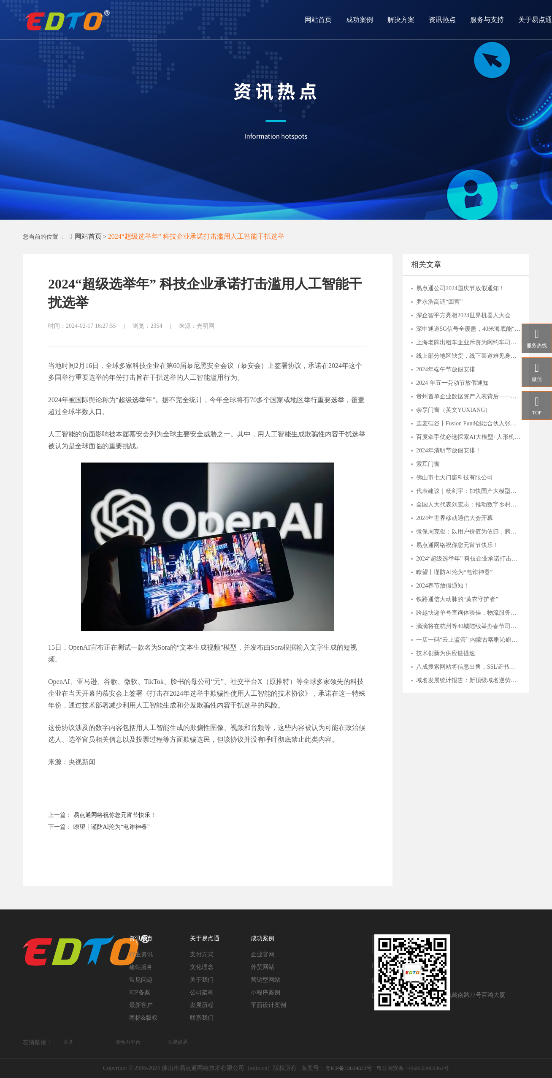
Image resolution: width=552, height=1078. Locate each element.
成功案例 (359, 19)
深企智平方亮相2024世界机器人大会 (463, 315)
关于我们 (202, 980)
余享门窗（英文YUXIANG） (453, 410)
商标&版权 (143, 1018)
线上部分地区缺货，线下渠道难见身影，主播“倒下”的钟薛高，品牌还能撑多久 (468, 356)
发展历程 (202, 1005)
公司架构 (202, 992)
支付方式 (202, 954)
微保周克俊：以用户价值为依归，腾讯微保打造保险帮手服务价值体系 (468, 531)
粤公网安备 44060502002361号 (412, 1068)
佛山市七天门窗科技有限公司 (454, 477)
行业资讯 (141, 954)
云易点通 (178, 1042)
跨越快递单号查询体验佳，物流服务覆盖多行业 (468, 613)
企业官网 (262, 954)
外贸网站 (262, 967)
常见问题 (141, 980)
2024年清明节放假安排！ (448, 450)
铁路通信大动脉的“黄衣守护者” (457, 599)
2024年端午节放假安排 (445, 369)
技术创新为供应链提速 (445, 653)
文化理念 (202, 967)
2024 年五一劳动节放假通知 (452, 383)
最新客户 (141, 1005)
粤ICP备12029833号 (348, 1068)
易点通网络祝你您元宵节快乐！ (114, 815)
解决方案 (400, 19)
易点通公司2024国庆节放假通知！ (460, 288)
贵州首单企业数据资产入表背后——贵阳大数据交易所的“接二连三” (468, 396)
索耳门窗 (428, 464)
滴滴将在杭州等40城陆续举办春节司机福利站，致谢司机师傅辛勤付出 (468, 626)
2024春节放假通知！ (442, 586)
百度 (68, 1042)
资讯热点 (442, 19)
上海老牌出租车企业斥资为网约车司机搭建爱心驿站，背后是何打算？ (468, 342)
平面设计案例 (268, 1005)
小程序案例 (265, 992)
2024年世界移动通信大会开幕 (454, 518)
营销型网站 (265, 980)
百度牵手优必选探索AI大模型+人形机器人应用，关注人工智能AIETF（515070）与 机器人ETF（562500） (468, 437)
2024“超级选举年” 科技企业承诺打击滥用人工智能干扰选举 (196, 236)
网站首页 (318, 19)
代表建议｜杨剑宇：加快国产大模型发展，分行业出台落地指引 (468, 491)
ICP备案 (139, 992)
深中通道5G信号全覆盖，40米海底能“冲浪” (468, 329)
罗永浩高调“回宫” (439, 302)
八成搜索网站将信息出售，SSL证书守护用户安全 (468, 667)
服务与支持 (487, 19)
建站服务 (141, 967)
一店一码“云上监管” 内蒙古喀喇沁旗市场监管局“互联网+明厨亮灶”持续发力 (468, 640)
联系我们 (202, 1018)
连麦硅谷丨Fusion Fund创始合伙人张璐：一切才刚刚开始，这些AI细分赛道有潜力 (468, 423)
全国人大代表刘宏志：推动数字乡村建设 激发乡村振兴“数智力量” (468, 504)
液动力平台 (128, 1042)
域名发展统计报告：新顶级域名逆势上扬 (468, 680)
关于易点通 (535, 19)
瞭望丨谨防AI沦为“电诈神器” (111, 827)
